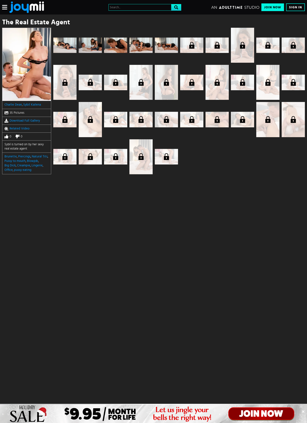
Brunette (10, 156)
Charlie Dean (13, 104)
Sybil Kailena (32, 104)
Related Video (16, 129)
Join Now (272, 7)
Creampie (23, 165)
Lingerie (37, 165)
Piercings (24, 156)
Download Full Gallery (22, 121)
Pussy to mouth (15, 161)
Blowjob (32, 161)
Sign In (295, 7)
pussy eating (22, 170)
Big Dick (10, 165)
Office (8, 170)
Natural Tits (40, 156)
